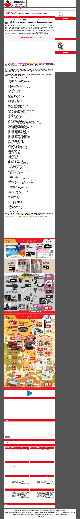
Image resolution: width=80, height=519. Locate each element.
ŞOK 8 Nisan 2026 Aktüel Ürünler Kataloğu (38, 461)
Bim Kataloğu (37, 506)
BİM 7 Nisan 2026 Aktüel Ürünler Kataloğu (13, 476)
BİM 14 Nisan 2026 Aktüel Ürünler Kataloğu (23, 13)
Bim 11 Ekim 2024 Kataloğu (17, 506)
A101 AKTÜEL (9, 9)
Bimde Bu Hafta (8, 506)
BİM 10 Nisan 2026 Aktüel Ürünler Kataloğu (38, 447)
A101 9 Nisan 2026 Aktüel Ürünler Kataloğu (13, 461)
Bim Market (32, 506)
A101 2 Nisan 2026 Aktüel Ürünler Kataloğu (38, 490)
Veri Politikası (60, 43)
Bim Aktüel (25, 506)
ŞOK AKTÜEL (29, 9)
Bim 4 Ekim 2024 (44, 506)
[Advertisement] (30, 50)
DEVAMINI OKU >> (25, 455)
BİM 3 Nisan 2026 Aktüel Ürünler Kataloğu (13, 490)
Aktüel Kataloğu (64, 514)
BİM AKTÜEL (19, 9)
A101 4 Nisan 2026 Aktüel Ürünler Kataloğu (38, 476)
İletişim (59, 42)
